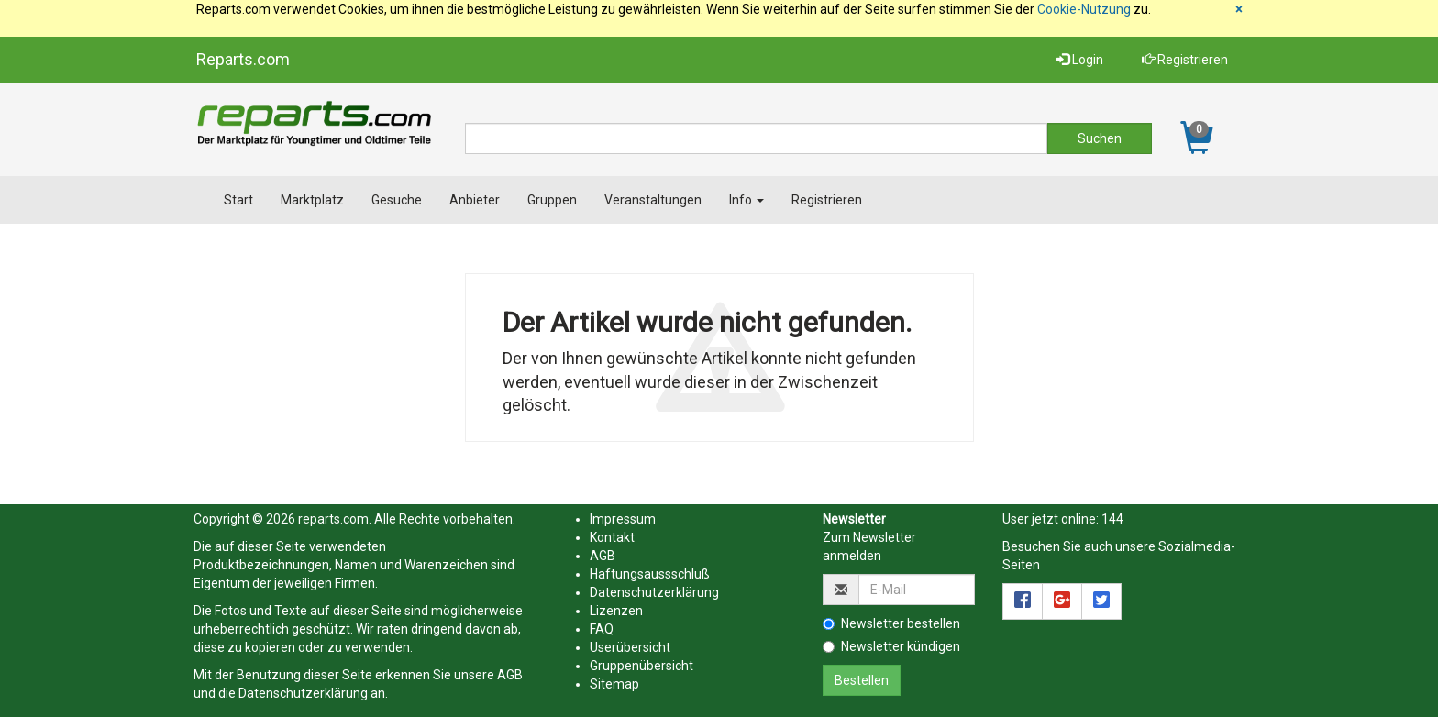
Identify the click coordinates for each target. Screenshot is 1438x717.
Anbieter (474, 200)
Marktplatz (312, 200)
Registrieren (1185, 59)
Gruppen (552, 200)
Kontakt (612, 537)
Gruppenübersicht (641, 665)
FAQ (602, 629)
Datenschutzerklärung (303, 693)
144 (1112, 519)
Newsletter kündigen (891, 646)
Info (746, 200)
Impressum (623, 519)
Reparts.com (243, 59)
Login (1079, 59)
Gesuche (396, 200)
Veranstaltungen (653, 200)
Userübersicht (630, 647)
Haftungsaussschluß (650, 574)
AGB (510, 674)
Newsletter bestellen (891, 623)
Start (238, 200)
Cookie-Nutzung (1084, 9)
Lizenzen (616, 610)
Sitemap (614, 684)
